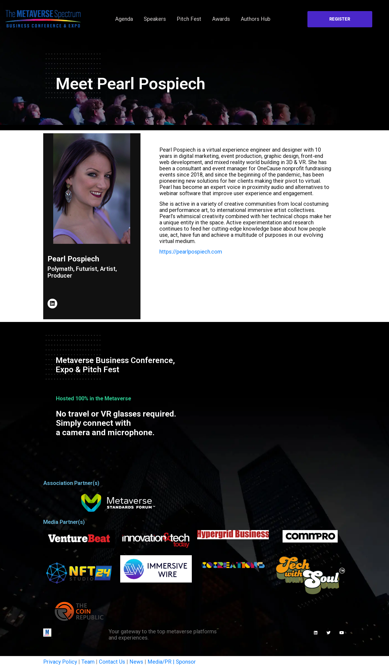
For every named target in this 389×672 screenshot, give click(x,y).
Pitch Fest (189, 19)
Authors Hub (255, 19)
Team (88, 661)
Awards (221, 19)
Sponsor (186, 661)
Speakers (155, 19)
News (136, 661)
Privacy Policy (60, 661)
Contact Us (112, 661)
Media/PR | (161, 661)
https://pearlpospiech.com (190, 251)
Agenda (124, 19)
